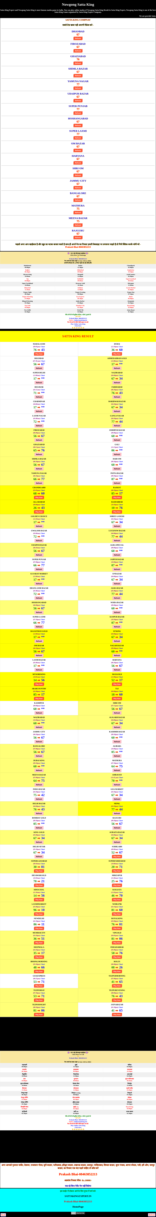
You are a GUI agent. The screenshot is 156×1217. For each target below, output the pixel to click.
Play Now (39, 354)
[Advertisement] (78, 1034)
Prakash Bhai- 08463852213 (78, 259)
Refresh (78, 38)
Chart (43, 347)
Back (3, 1215)
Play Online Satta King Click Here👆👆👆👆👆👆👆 (78, 325)
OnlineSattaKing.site (80, 320)
